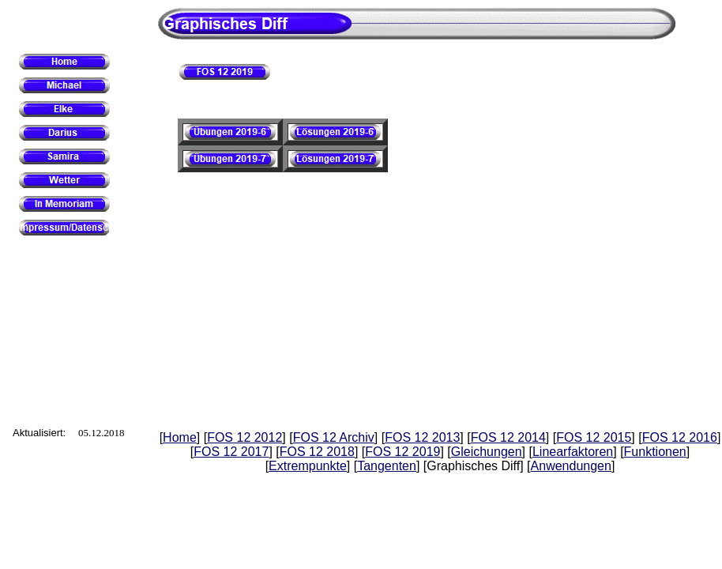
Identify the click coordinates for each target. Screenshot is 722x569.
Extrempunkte (308, 466)
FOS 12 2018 (317, 451)
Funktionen (655, 451)
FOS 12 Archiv (333, 437)
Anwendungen (571, 466)
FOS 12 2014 (508, 437)
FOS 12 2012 (244, 437)
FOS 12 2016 (679, 437)
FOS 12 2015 (593, 437)
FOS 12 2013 (422, 437)
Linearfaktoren (572, 451)
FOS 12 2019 (402, 451)
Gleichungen (486, 451)
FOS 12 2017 (231, 451)
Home (180, 437)
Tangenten (386, 466)
